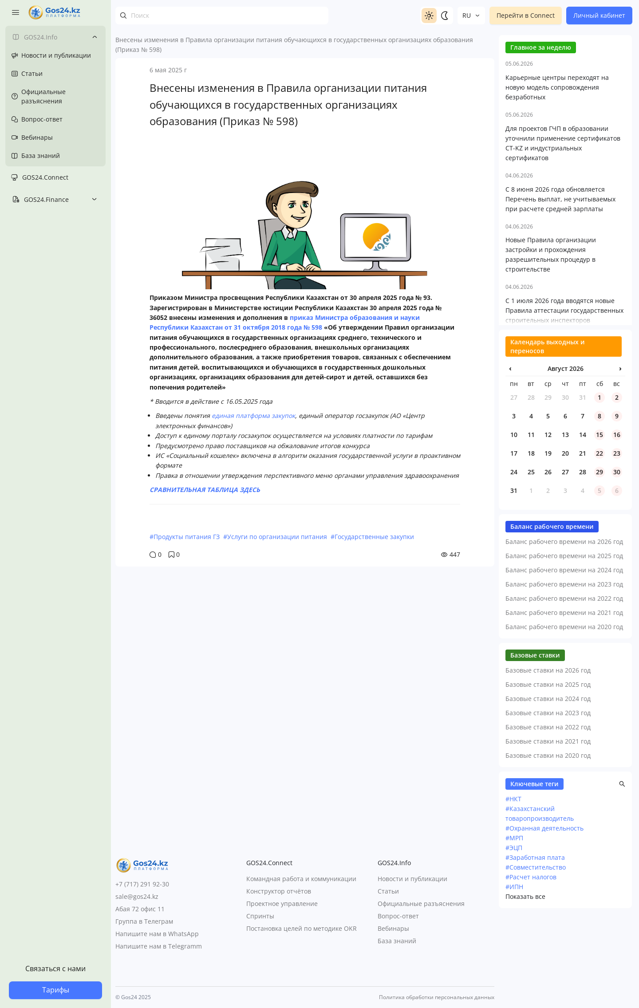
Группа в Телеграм (144, 921)
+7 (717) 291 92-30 (142, 884)
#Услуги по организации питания (275, 536)
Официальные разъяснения (421, 904)
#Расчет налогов (530, 969)
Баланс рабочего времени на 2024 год (564, 662)
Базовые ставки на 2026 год (548, 763)
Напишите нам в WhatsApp (157, 933)
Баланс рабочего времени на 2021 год (564, 705)
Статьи (388, 891)
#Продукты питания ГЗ (185, 536)
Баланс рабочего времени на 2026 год (564, 634)
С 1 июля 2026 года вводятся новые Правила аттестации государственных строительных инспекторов (564, 403)
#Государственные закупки (372, 536)
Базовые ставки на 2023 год (548, 805)
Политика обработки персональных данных (436, 997)
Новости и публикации (412, 879)
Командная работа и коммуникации (301, 879)
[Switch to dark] (444, 15)
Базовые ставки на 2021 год (548, 834)
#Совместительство (535, 960)
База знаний (397, 941)
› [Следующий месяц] (620, 461)
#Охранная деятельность (544, 921)
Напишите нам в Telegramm (158, 946)
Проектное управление (282, 904)
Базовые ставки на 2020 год (548, 848)
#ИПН (514, 979)
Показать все (525, 989)
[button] (622, 877)
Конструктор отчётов (278, 891)
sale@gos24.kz (136, 896)
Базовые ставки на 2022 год (548, 819)
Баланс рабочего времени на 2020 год (564, 719)
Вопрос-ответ (398, 916)
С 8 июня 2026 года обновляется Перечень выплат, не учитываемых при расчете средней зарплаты (560, 292)
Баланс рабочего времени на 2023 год (564, 677)
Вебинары (393, 929)
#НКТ (513, 891)
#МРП (514, 930)
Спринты (260, 916)
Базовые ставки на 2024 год (548, 791)
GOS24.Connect (45, 177)
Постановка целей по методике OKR (301, 929)
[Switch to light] (429, 15)
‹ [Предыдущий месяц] (510, 461)
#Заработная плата (535, 950)
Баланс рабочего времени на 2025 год (564, 648)
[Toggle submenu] (94, 37)
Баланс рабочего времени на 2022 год (564, 691)
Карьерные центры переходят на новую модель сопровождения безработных (557, 180)
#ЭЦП (513, 940)
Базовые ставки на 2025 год (548, 777)
